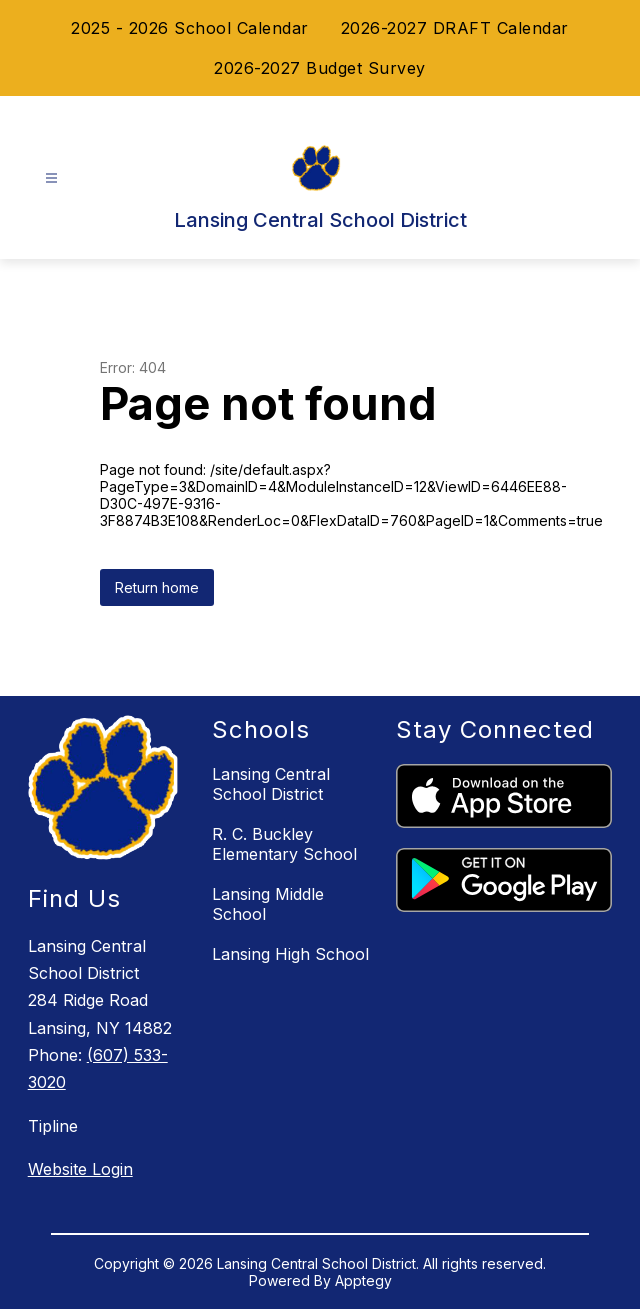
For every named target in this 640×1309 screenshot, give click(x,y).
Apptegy (363, 1280)
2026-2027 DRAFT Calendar (455, 28)
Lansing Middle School (268, 904)
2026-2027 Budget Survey (320, 68)
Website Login (80, 1169)
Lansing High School (290, 954)
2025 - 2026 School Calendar (190, 28)
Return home (157, 587)
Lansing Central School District (271, 784)
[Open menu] (51, 178)
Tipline (53, 1126)
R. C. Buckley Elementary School (284, 844)
